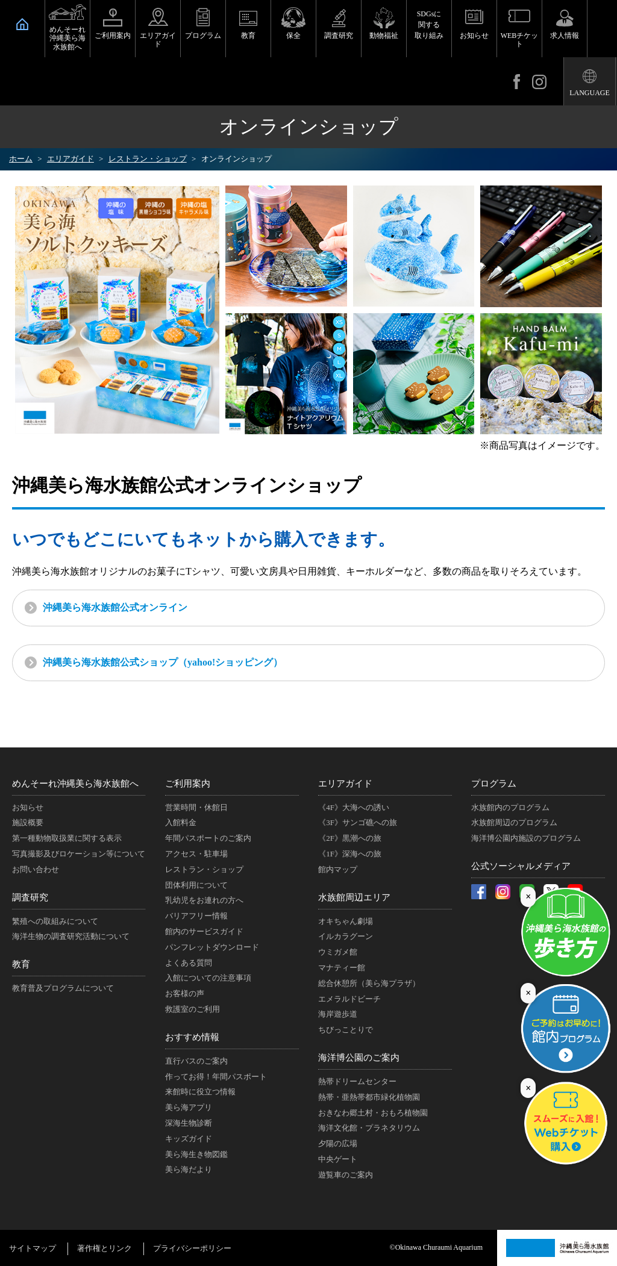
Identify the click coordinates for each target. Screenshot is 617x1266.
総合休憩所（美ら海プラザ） (369, 983)
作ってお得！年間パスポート (216, 1076)
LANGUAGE (589, 93)
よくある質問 (188, 962)
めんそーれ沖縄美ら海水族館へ (67, 38)
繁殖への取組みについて (55, 921)
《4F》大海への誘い (353, 807)
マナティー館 (341, 967)
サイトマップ (32, 1248)
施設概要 (27, 822)
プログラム (203, 35)
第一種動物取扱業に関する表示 (67, 838)
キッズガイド (188, 1138)
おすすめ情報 (192, 1037)
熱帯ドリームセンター (357, 1081)
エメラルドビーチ (349, 998)
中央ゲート (337, 1159)
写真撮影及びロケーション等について (78, 853)
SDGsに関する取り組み (429, 25)
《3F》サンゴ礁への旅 (357, 822)
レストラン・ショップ (204, 869)
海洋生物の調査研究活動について (71, 936)
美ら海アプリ (188, 1107)
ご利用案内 (113, 35)
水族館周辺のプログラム (514, 822)
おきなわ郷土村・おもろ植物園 (373, 1112)
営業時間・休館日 (196, 807)
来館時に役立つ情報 (200, 1091)
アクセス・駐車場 (196, 853)
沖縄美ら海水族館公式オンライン (115, 607)
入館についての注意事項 (208, 977)
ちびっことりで (345, 1029)
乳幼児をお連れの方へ (204, 900)
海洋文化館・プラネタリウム (369, 1127)
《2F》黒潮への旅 (349, 838)
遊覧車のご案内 (345, 1174)
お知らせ (474, 35)
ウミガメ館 (337, 951)
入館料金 (180, 822)
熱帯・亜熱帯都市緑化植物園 (369, 1097)
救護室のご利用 (192, 1009)
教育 (248, 35)
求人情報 (564, 35)
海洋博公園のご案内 (358, 1057)
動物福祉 (383, 35)
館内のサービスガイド (204, 931)
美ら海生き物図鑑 (196, 1154)
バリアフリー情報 (196, 915)
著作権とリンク (104, 1248)
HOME (22, 24)
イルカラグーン (345, 936)
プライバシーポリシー (192, 1248)
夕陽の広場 (337, 1143)
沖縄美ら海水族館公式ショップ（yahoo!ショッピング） (163, 662)
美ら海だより (188, 1169)
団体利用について (196, 885)
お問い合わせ (35, 869)
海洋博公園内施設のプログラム (526, 838)
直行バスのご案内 (196, 1060)
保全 (293, 35)
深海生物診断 (188, 1122)
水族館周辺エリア (354, 897)
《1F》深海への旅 (349, 853)
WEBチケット (520, 39)
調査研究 (338, 35)
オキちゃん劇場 (345, 921)
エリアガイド (158, 39)
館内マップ (337, 869)
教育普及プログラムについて (63, 988)
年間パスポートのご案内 (208, 838)
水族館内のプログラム (510, 807)
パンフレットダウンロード (212, 947)
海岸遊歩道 (337, 1013)
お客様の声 (184, 993)
